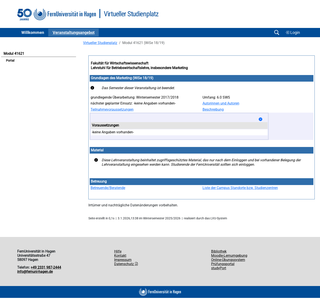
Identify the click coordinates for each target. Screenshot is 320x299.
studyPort (218, 268)
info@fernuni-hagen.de (35, 272)
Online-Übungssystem (228, 260)
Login (292, 32)
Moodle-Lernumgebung (229, 255)
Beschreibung (213, 109)
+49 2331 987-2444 (46, 267)
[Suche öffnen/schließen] (277, 32)
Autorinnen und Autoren (221, 103)
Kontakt (120, 255)
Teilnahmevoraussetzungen (112, 109)
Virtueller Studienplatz (100, 43)
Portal (10, 60)
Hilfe (117, 251)
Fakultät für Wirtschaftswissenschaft (119, 63)
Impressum (123, 260)
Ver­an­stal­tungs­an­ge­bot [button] (74, 32)
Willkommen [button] (32, 32)
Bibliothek (219, 251)
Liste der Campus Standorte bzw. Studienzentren (240, 188)
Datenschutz (126, 264)
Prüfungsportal (222, 264)
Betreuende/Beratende (108, 188)
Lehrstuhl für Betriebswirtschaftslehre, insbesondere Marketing (139, 68)
